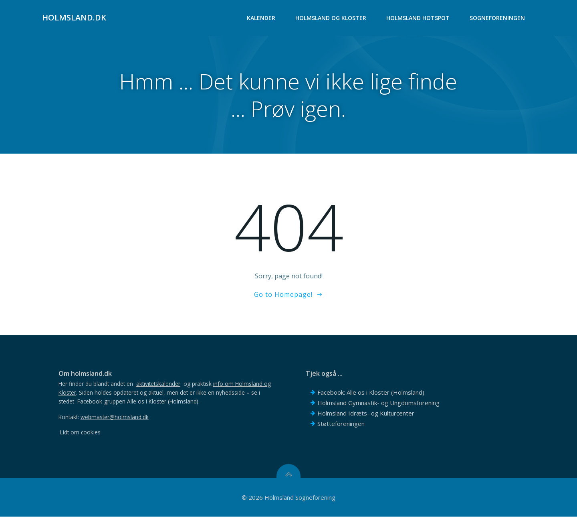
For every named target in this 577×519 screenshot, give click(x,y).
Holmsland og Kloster (331, 18)
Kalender (261, 18)
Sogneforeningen (497, 18)
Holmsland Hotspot (418, 18)
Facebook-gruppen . (140, 403)
